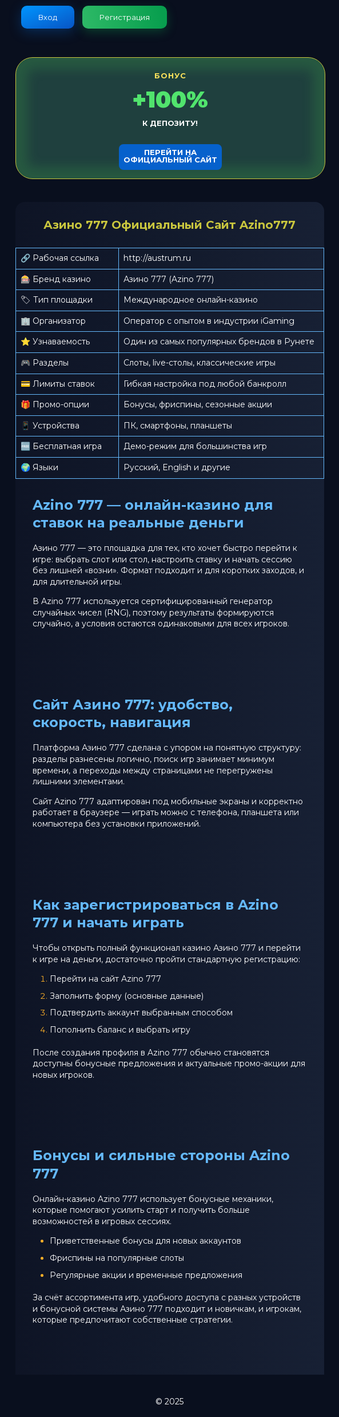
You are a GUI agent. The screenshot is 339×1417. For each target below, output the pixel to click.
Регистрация (124, 17)
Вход (47, 17)
